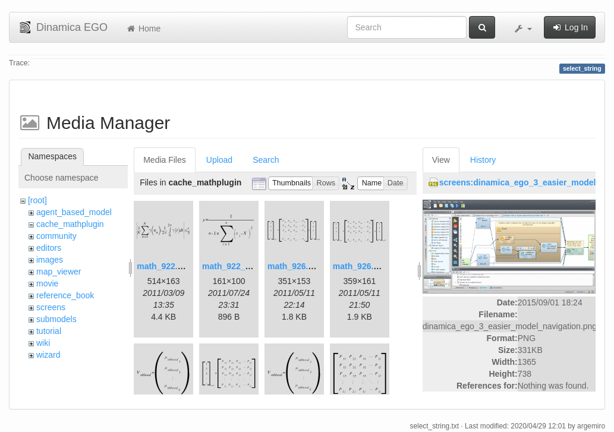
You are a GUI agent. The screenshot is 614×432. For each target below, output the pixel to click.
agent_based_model (74, 212)
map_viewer (58, 271)
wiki (43, 343)
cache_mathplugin (70, 224)
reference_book (65, 295)
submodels (56, 319)
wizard (48, 355)
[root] (37, 200)
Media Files (164, 160)
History (483, 160)
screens (50, 307)
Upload (219, 160)
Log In (570, 27)
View (441, 160)
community (56, 236)
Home (142, 28)
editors (48, 248)
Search (266, 160)
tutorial (48, 331)
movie (47, 283)
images (49, 259)
